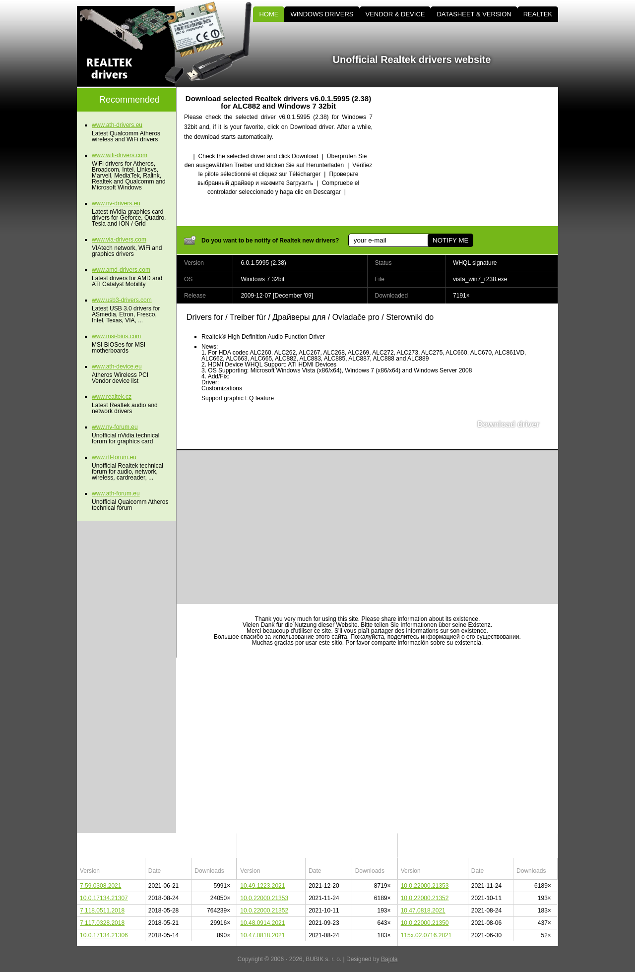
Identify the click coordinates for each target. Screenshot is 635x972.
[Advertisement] (473, 156)
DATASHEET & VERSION (474, 14)
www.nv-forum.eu (115, 427)
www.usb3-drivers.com (122, 300)
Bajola (389, 959)
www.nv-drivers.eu (116, 203)
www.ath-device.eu (117, 366)
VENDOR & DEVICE (395, 14)
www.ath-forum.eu (116, 493)
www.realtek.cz (111, 397)
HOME (268, 14)
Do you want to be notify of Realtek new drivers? (270, 240)
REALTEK (537, 14)
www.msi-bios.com (116, 336)
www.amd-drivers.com (121, 270)
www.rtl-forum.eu (114, 457)
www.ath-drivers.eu (117, 125)
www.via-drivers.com (119, 240)
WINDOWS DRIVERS (321, 14)
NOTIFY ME (450, 240)
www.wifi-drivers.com (119, 155)
